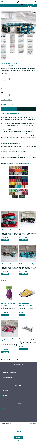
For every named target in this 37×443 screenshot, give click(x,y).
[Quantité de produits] (2, 113)
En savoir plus (32, 434)
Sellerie (16, 118)
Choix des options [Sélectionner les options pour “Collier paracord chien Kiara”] (23, 253)
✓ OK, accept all (18, 437)
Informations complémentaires (26, 122)
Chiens (7, 118)
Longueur (2, 90)
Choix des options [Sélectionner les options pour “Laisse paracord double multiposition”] (4, 365)
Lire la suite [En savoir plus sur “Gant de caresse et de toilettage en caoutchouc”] (22, 328)
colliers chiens (11, 118)
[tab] (9, 122)
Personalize (18, 440)
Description (9, 122)
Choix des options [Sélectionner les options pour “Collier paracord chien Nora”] (4, 253)
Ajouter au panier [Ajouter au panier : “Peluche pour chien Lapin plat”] (23, 362)
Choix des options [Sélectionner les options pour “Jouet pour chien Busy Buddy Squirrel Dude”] (4, 328)
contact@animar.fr (27, 176)
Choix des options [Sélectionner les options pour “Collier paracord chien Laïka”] (4, 287)
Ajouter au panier (8, 112)
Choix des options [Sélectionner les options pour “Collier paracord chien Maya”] (23, 287)
